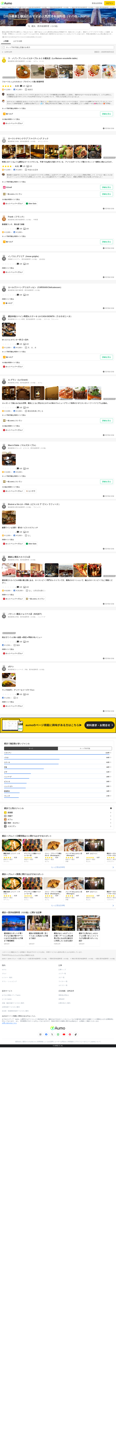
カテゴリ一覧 (63, 985)
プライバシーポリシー (82, 1041)
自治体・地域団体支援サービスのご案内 (15, 1011)
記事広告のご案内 (64, 1003)
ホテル (4, 969)
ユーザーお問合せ (60, 1041)
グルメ (4, 973)
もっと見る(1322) (58, 867)
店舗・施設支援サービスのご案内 (13, 1003)
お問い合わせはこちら (9, 1023)
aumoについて (96, 1041)
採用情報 (40, 1041)
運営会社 (18, 1041)
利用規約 (71, 1041)
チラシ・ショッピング (9, 981)
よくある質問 (48, 1041)
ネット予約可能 (85, 748)
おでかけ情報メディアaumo (11, 995)
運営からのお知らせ (29, 1041)
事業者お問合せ (64, 995)
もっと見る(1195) (58, 905)
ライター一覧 (63, 981)
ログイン (109, 3)
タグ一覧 (61, 977)
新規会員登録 (97, 3)
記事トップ (62, 969)
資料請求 (61, 999)
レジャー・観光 (7, 977)
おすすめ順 (17, 41)
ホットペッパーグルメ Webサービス (22, 955)
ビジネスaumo (7, 999)
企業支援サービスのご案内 (11, 1007)
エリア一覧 (62, 973)
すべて (31, 748)
